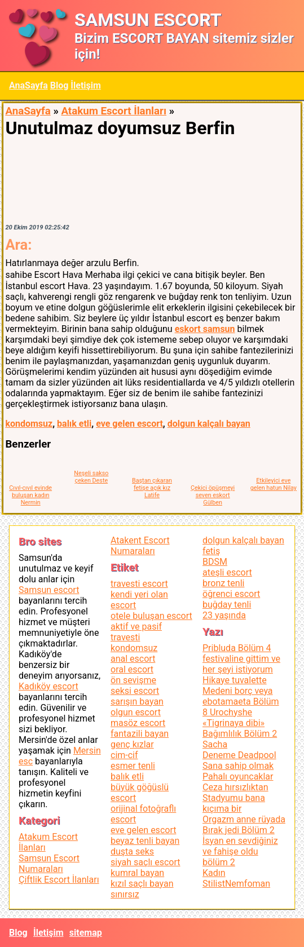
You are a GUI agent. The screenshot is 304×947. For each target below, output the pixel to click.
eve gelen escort (129, 423)
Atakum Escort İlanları (113, 111)
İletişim (86, 85)
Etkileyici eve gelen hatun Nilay (273, 484)
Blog (59, 85)
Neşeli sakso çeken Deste (91, 477)
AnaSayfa (28, 85)
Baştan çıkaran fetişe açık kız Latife (152, 488)
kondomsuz (28, 423)
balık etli (74, 423)
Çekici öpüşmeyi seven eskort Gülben (213, 495)
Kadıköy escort (48, 686)
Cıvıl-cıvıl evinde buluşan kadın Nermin (30, 495)
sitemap (85, 932)
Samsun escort (49, 590)
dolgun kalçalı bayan (209, 423)
